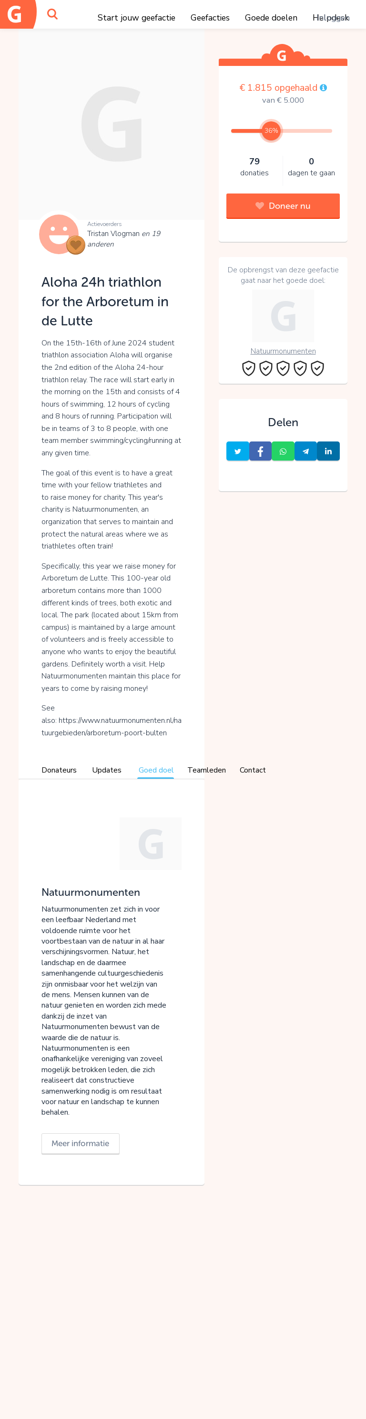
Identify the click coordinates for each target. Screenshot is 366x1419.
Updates (107, 770)
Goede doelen (271, 17)
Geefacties (210, 17)
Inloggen (333, 17)
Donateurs (59, 770)
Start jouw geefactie (136, 17)
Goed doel (156, 770)
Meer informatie (80, 1143)
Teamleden (206, 770)
